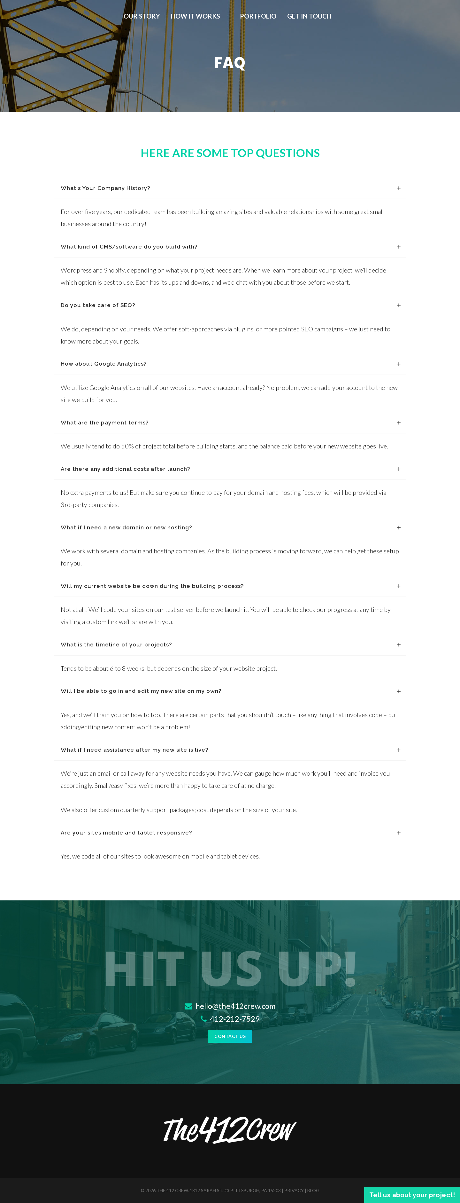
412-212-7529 (230, 1018)
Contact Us (230, 1036)
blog (313, 1190)
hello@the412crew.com (230, 1005)
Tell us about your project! (412, 1195)
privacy (294, 1190)
